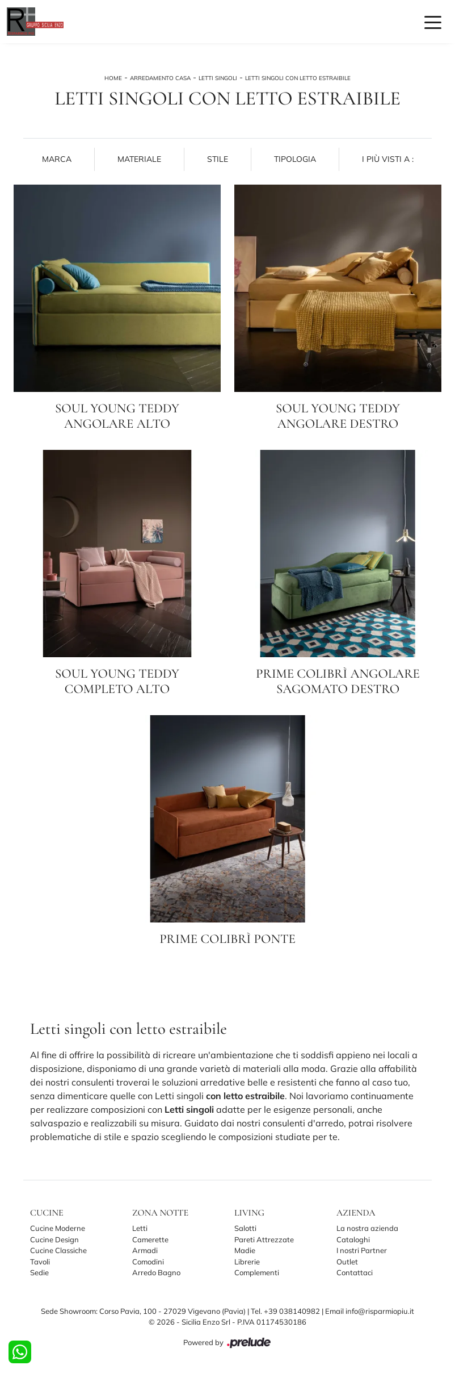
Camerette (150, 1239)
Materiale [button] (139, 159)
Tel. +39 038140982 (286, 1311)
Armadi (145, 1250)
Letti (140, 1228)
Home (113, 78)
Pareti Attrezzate (264, 1239)
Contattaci (354, 1272)
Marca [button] (56, 159)
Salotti (245, 1228)
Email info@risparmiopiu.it (369, 1311)
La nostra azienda (367, 1228)
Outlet (347, 1261)
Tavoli (40, 1261)
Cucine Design (54, 1239)
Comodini (148, 1261)
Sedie (39, 1272)
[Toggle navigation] (433, 22)
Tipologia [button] (295, 159)
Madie (244, 1250)
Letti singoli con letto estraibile (298, 78)
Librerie (247, 1261)
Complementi (256, 1272)
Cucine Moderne (57, 1228)
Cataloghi (353, 1239)
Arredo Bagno (156, 1272)
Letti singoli (218, 78)
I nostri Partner (361, 1250)
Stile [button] (217, 159)
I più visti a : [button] (388, 159)
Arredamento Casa (160, 78)
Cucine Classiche (58, 1250)
